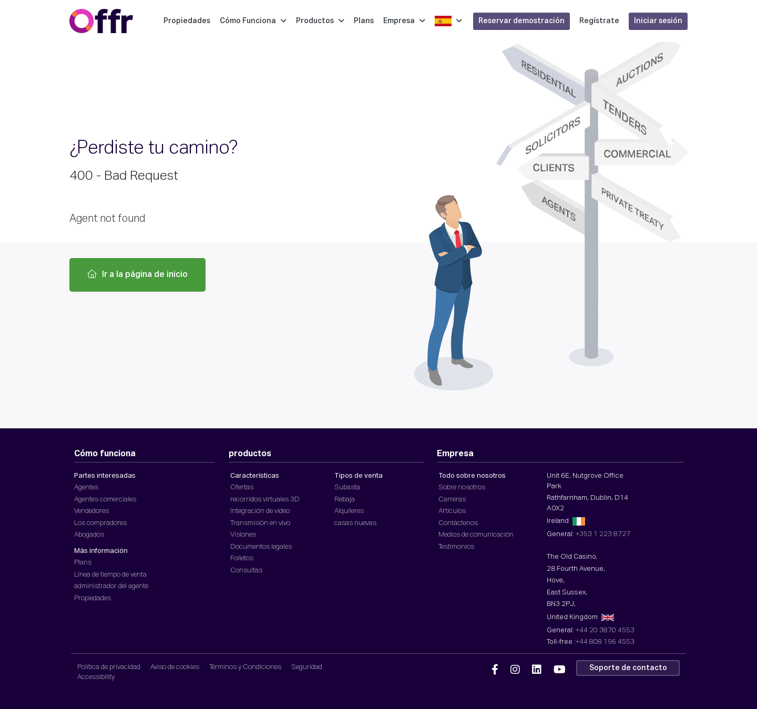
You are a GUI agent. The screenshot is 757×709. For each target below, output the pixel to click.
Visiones (243, 534)
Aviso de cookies (174, 667)
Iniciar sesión (658, 21)
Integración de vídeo (260, 511)
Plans (364, 21)
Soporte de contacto (628, 668)
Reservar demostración (521, 21)
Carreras (452, 499)
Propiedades (186, 21)
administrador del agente (111, 586)
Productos (320, 21)
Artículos (452, 511)
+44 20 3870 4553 (605, 630)
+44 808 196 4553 (605, 642)
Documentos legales (261, 546)
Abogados (89, 534)
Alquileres (349, 511)
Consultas (246, 570)
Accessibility (96, 677)
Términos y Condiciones (245, 667)
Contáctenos (458, 523)
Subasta (347, 487)
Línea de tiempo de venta (110, 574)
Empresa (404, 21)
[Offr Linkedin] (536, 670)
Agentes (86, 487)
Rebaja (344, 499)
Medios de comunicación (476, 534)
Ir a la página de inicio (137, 274)
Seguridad (306, 667)
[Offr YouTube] (560, 670)
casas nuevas (355, 523)
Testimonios (456, 546)
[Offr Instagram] (515, 670)
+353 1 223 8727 (603, 534)
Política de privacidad (108, 667)
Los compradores (100, 523)
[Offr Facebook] (495, 670)
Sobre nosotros (461, 487)
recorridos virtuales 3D (265, 499)
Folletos (241, 558)
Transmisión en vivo (260, 523)
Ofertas (241, 487)
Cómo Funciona (253, 21)
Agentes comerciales (105, 499)
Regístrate (599, 21)
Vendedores (91, 511)
